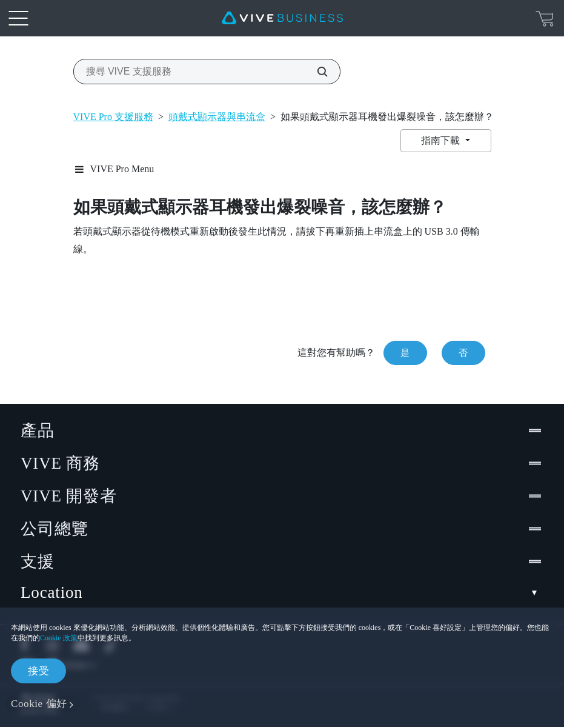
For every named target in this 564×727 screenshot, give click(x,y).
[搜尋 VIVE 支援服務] (316, 71)
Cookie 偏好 (39, 703)
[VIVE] (282, 18)
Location (282, 593)
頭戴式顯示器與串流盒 (216, 117)
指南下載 (441, 140)
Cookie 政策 (59, 638)
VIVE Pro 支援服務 (113, 117)
